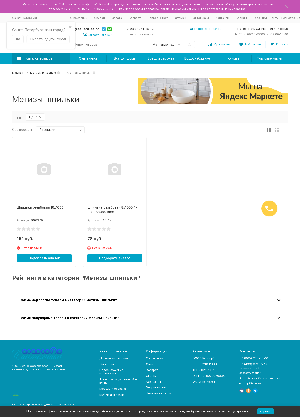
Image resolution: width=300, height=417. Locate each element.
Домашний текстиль (114, 358)
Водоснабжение (197, 58)
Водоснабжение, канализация (111, 371)
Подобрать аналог (44, 258)
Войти (274, 18)
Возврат (135, 18)
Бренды (241, 18)
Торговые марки (269, 58)
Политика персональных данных (33, 404)
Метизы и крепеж (43, 72)
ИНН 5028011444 (205, 364)
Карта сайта (66, 404)
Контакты (222, 18)
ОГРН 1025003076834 (209, 375)
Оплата (117, 18)
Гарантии (260, 18)
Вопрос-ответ (158, 18)
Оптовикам (201, 18)
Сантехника (88, 58)
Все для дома (125, 58)
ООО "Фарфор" (203, 358)
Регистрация (290, 18)
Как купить (154, 381)
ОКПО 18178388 (204, 381)
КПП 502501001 (204, 370)
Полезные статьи (158, 393)
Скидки (99, 18)
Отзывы (180, 18)
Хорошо (265, 411)
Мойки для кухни (111, 394)
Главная (17, 72)
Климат (233, 58)
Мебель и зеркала (112, 388)
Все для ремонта (160, 58)
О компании (78, 18)
